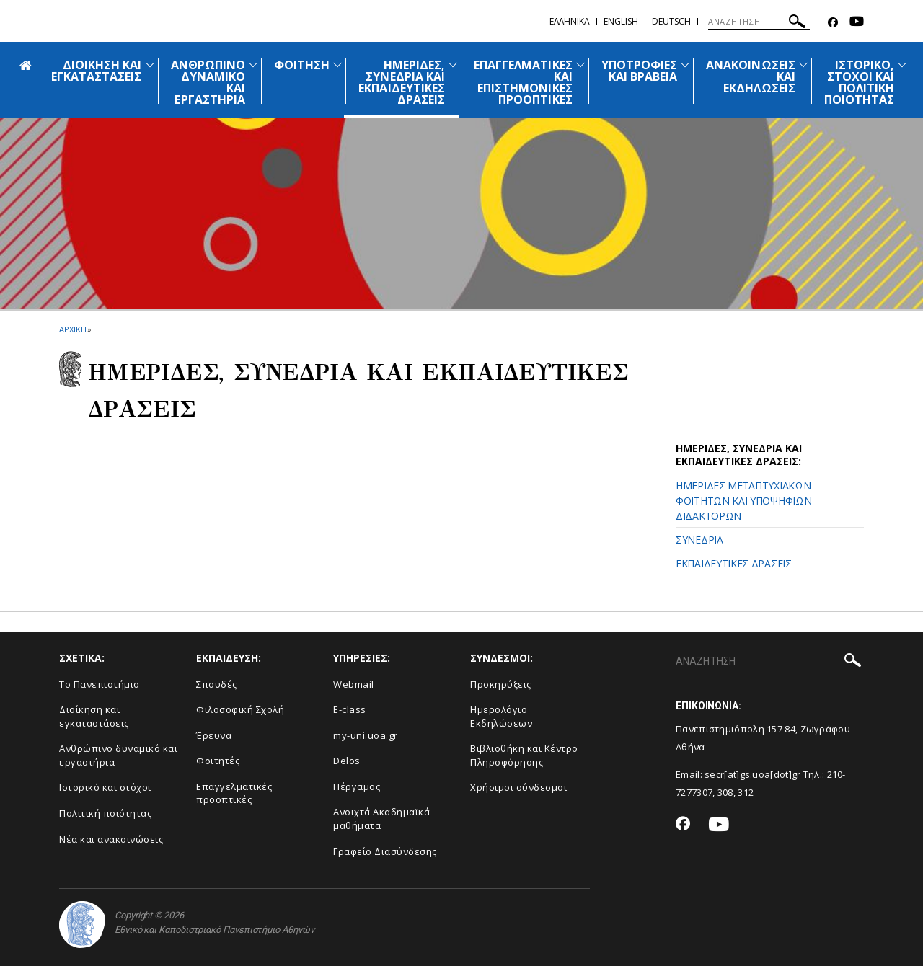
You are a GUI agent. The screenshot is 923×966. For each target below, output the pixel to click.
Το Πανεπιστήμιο (99, 684)
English (621, 21)
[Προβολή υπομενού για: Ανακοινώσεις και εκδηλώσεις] (803, 64)
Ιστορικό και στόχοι (105, 787)
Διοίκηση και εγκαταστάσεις (94, 716)
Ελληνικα (569, 21)
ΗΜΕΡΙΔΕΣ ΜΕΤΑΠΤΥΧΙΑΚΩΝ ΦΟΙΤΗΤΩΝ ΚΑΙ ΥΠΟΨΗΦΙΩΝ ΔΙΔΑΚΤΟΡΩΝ (743, 501)
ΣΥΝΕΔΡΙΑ (699, 539)
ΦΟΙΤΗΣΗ (302, 65)
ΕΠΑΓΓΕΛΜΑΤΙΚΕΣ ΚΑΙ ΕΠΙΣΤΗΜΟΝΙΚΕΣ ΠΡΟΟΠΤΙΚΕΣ (523, 82)
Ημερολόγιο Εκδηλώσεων (501, 716)
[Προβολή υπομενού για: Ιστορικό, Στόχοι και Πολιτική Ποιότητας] (902, 64)
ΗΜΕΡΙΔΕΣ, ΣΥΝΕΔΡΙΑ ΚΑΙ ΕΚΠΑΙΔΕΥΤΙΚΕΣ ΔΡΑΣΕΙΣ (401, 82)
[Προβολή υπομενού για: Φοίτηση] (337, 64)
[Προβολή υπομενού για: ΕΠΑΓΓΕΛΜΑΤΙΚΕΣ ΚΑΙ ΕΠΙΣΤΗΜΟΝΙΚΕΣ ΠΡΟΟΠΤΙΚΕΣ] (580, 64)
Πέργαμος (356, 786)
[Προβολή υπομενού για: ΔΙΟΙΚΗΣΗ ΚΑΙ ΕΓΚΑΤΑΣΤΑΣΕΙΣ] (150, 64)
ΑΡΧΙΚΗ (72, 329)
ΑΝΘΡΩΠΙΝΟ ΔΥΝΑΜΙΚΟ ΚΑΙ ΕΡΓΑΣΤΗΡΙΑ (208, 82)
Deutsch (671, 21)
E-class (349, 709)
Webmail (353, 684)
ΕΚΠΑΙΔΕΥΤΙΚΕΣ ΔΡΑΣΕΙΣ (734, 563)
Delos (347, 760)
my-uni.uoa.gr (365, 735)
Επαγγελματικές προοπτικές (234, 793)
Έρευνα (213, 735)
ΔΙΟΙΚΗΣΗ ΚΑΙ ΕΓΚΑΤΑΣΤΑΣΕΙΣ (96, 70)
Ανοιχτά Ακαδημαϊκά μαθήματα (381, 818)
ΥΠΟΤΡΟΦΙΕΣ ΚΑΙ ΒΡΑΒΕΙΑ (639, 70)
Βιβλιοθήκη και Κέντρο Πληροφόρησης (524, 755)
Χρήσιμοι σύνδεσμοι (518, 787)
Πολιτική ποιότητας (105, 813)
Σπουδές (216, 684)
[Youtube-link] (856, 23)
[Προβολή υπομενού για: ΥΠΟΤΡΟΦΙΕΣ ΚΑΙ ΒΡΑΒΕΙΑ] (685, 64)
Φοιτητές (217, 760)
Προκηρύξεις (500, 684)
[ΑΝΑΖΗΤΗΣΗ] (759, 22)
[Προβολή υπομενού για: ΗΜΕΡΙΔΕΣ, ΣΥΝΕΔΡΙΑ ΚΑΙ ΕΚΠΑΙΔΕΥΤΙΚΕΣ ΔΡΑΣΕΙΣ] (453, 64)
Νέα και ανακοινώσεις (111, 839)
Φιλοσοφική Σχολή (240, 709)
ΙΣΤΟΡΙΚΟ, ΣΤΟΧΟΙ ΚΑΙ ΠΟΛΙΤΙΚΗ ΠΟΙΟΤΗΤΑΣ (859, 82)
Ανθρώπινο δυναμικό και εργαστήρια (118, 755)
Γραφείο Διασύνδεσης (385, 851)
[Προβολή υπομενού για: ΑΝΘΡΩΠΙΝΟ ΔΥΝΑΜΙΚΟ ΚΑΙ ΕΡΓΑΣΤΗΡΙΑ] (253, 64)
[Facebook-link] (833, 23)
